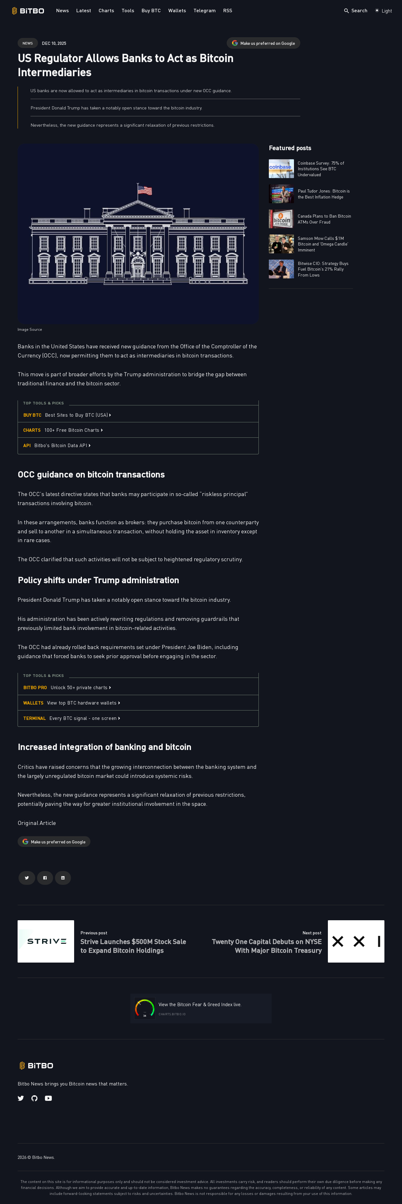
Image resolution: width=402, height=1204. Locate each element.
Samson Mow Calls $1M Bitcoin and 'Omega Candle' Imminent (323, 243)
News (62, 10)
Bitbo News (43, 1157)
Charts (106, 10)
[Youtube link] (48, 1098)
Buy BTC (151, 10)
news (28, 42)
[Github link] (34, 1098)
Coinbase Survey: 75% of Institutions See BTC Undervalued (321, 168)
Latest (83, 10)
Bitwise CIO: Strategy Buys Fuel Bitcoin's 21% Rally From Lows (323, 268)
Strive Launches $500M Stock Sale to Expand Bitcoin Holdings (133, 945)
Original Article (37, 822)
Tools (128, 10)
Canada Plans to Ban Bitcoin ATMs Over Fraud (324, 218)
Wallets (177, 10)
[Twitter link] (21, 1098)
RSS (227, 10)
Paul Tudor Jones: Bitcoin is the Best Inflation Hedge (324, 193)
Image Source (30, 329)
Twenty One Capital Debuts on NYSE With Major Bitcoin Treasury (267, 945)
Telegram (204, 10)
